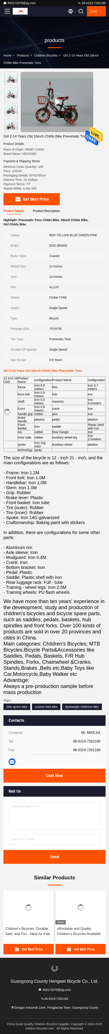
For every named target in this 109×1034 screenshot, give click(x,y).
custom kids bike (46, 707)
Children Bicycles (45, 55)
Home (7, 55)
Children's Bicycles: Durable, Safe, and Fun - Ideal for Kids (27, 931)
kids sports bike (16, 707)
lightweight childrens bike (82, 707)
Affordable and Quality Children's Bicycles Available (79, 931)
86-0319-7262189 (92, 3)
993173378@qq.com (19, 3)
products (23, 55)
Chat (93, 11)
